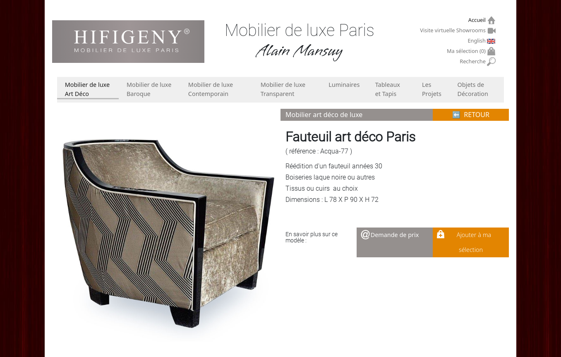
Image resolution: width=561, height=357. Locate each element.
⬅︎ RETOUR (470, 114)
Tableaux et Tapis (387, 89)
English (477, 40)
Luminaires (344, 85)
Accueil (478, 20)
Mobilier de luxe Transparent (283, 89)
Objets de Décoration (472, 89)
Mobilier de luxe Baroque (149, 89)
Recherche (473, 61)
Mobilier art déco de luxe (323, 114)
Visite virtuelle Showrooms (453, 30)
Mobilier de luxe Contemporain (210, 89)
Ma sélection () (467, 51)
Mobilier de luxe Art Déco (87, 89)
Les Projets (431, 89)
